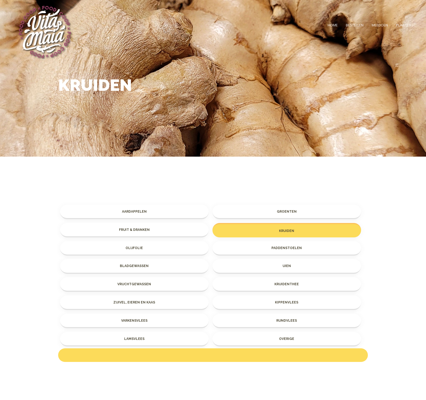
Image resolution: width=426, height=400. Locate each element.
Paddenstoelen (286, 248)
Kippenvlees (286, 302)
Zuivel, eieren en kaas (134, 302)
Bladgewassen (134, 266)
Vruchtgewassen (134, 284)
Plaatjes (403, 25)
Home (333, 25)
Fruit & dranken (134, 230)
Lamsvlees (134, 339)
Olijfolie (134, 248)
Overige (286, 339)
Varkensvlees (134, 321)
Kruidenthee (286, 284)
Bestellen (355, 25)
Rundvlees (286, 321)
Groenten (287, 211)
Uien (287, 266)
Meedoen (380, 25)
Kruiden (286, 231)
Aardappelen (134, 211)
